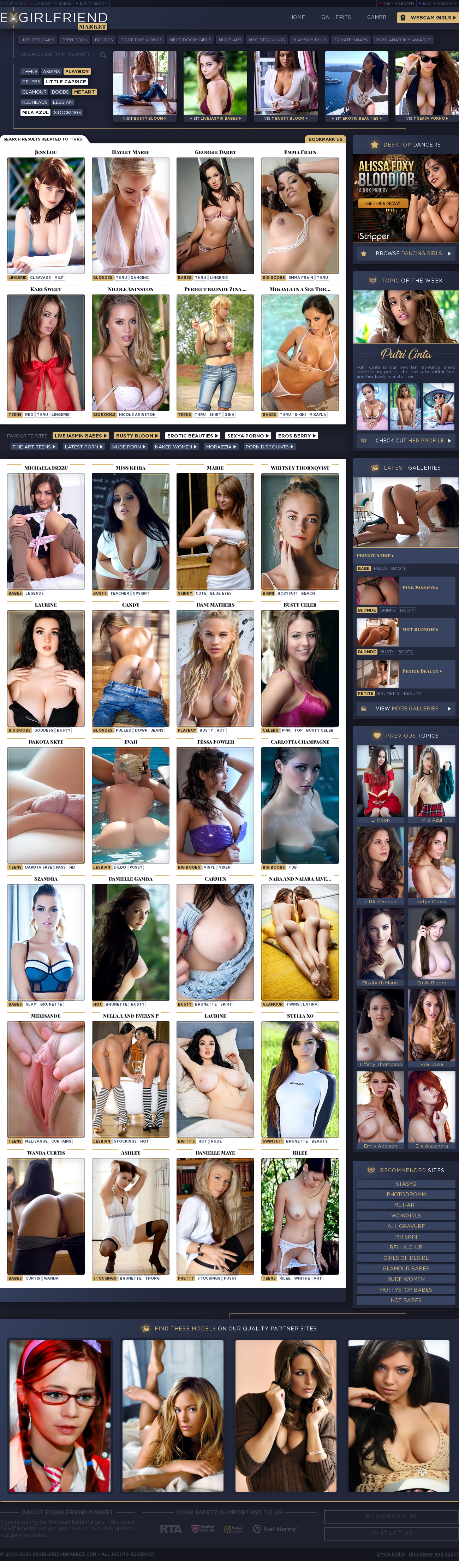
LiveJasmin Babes (53, 3)
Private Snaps (351, 40)
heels (380, 569)
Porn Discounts (270, 447)
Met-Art (406, 1205)
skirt (226, 1004)
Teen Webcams (399, 3)
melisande (36, 1141)
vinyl (209, 867)
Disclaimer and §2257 (434, 1554)
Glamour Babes (406, 1269)
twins (292, 1004)
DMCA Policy (391, 1554)
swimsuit (272, 1141)
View (407, 709)
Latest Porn (84, 447)
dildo (120, 867)
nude (216, 1141)
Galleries (336, 18)
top (298, 730)
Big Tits (104, 40)
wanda (51, 1278)
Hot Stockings (267, 40)
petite (366, 694)
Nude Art (230, 40)
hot (220, 730)
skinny (185, 593)
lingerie (17, 278)
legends (34, 593)
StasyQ (406, 1184)
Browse (409, 254)
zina (229, 415)
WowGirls (406, 1216)
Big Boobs (274, 278)
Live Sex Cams (37, 40)
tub (292, 867)
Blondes (102, 278)
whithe (302, 1278)
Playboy (77, 72)
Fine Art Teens (34, 447)
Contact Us (391, 1534)
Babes (184, 278)
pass (61, 867)
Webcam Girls (431, 18)
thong (152, 1278)
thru (121, 278)
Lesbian (63, 103)
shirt (215, 415)
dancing (140, 278)
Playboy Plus (309, 40)
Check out (410, 441)
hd (72, 867)
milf (59, 278)
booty (398, 569)
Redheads (35, 103)
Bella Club (406, 1248)
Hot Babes (406, 1301)
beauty (319, 1141)
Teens (29, 72)
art (318, 1278)
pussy (136, 867)
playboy (187, 730)
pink (286, 730)
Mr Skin (406, 1237)
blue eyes (221, 593)
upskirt (141, 593)
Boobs (60, 92)
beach (308, 593)
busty (100, 593)
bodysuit (288, 593)
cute (201, 593)
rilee (285, 1278)
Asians (51, 72)
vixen (225, 867)
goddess (43, 730)
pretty (186, 1278)
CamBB (377, 18)
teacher (119, 593)
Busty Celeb (320, 730)
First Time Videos (141, 40)
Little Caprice (66, 82)
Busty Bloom (94, 3)
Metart (84, 92)
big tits (186, 1141)
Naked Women (176, 447)
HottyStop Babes (406, 1290)
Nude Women (406, 1279)
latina (310, 1004)
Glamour (34, 92)
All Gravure (406, 1227)
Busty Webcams (440, 3)
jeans (157, 730)
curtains (61, 1141)
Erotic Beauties (192, 436)
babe (364, 569)
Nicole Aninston (137, 415)
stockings (125, 1141)
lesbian (101, 867)
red (29, 415)
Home (297, 18)
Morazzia (221, 447)
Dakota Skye (38, 867)
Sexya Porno (248, 436)
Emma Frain (300, 278)
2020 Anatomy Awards (403, 40)
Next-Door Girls (190, 40)
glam (31, 1004)
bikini (300, 415)
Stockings (67, 113)
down (141, 730)
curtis (32, 1278)
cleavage (40, 278)
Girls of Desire (406, 1258)
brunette (51, 1004)
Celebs (31, 82)
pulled (123, 730)
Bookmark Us (325, 140)
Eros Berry (297, 436)
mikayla (317, 415)
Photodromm (406, 1195)
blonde (367, 610)
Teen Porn (75, 40)
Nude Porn (129, 447)
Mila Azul (35, 113)
